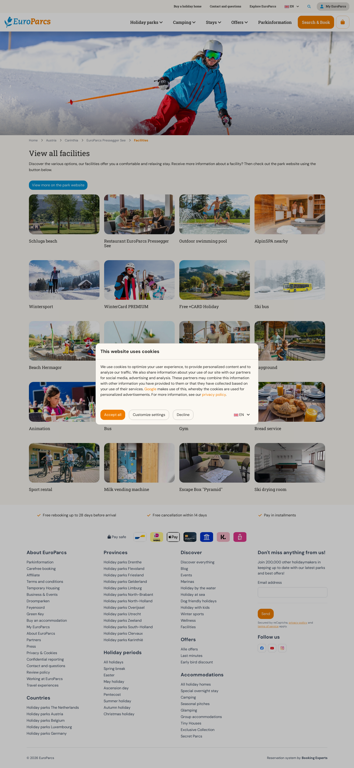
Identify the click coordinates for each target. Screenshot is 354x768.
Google (150, 389)
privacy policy (214, 394)
